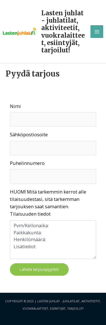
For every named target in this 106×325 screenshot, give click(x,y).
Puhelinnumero (27, 163)
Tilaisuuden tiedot (30, 214)
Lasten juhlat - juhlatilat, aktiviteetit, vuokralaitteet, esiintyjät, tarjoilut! (63, 31)
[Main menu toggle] (96, 31)
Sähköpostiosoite (29, 134)
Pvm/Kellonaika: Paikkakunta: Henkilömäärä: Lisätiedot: (53, 239)
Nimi (15, 106)
